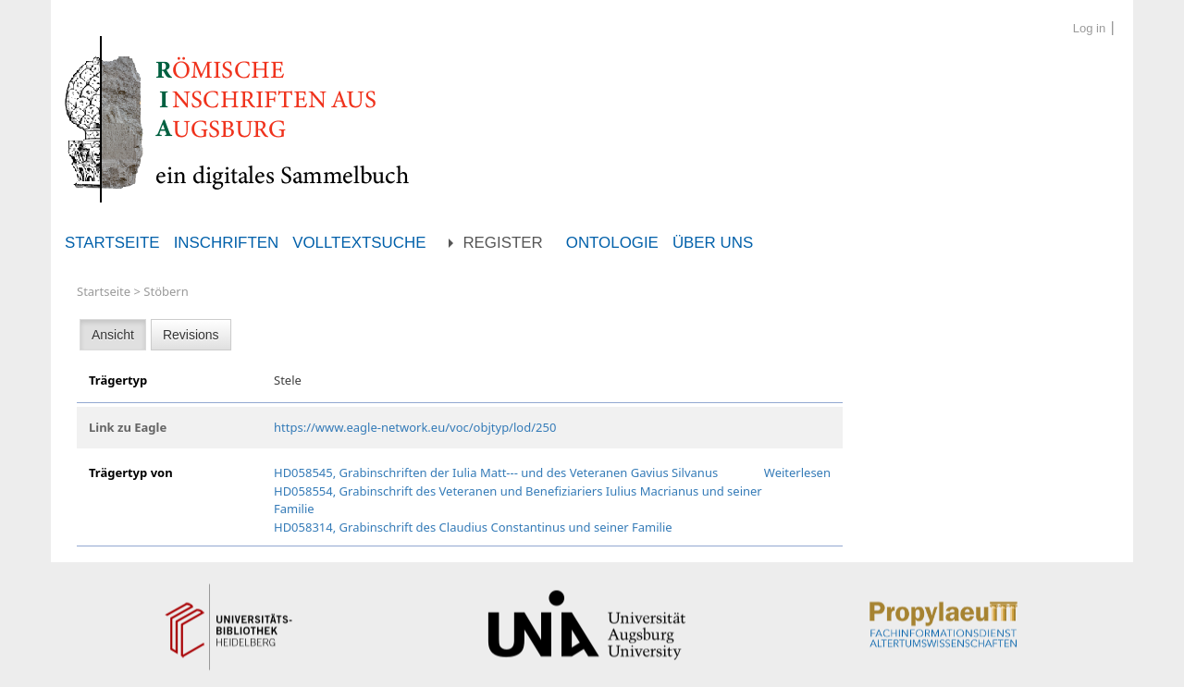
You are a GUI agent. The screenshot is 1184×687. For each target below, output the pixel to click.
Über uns (712, 242)
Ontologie (612, 242)
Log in (1089, 28)
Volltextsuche (359, 242)
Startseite (112, 242)
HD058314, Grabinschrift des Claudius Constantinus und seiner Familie (473, 527)
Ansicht (113, 334)
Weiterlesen (797, 472)
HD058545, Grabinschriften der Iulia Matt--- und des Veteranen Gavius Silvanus (496, 472)
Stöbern (165, 291)
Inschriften (226, 242)
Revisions (191, 334)
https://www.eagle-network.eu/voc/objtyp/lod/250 (415, 427)
